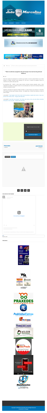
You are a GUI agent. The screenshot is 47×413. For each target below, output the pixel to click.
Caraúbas (4, 237)
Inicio (6, 23)
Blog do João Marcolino (23, 407)
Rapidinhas (11, 23)
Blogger (26, 409)
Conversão (7, 156)
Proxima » (41, 147)
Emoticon (13, 156)
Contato (17, 23)
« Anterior (6, 147)
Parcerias (23, 23)
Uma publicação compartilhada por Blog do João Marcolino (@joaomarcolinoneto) (19, 232)
